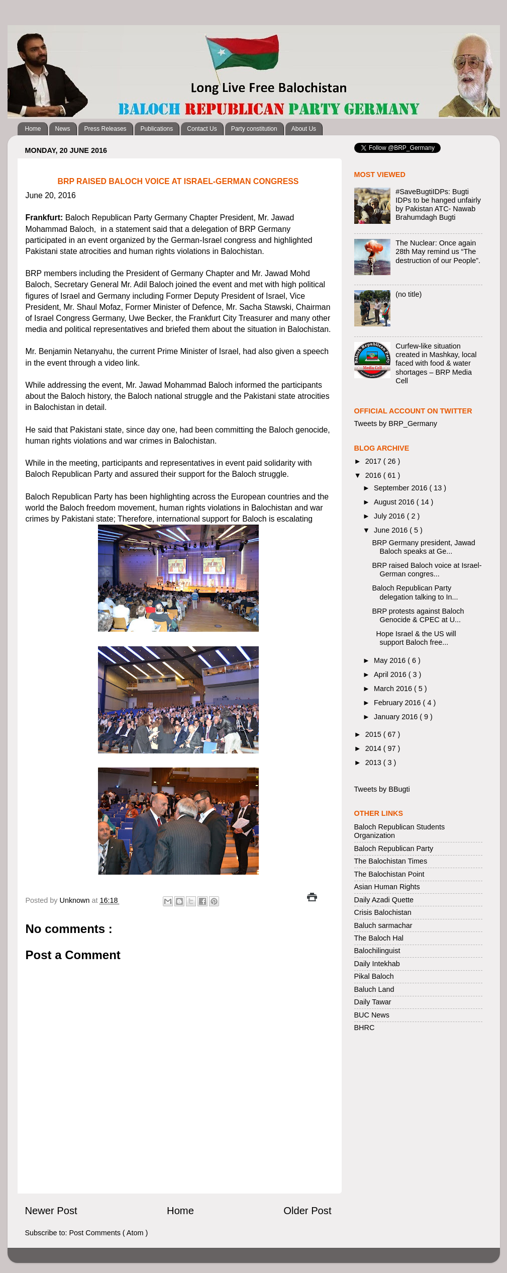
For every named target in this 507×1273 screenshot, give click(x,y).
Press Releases (105, 128)
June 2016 (392, 530)
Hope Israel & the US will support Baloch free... (414, 638)
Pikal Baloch (374, 976)
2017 (374, 461)
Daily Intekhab (377, 964)
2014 (374, 748)
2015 (374, 734)
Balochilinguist (377, 951)
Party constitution (254, 128)
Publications (157, 128)
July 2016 (390, 516)
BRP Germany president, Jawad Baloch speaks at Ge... (423, 547)
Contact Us (202, 128)
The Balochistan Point (389, 874)
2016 (374, 475)
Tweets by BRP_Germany (396, 423)
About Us (303, 128)
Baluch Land (374, 989)
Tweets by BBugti (382, 789)
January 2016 (397, 717)
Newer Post (51, 1210)
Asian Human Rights (387, 887)
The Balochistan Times (391, 861)
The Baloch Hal (378, 938)
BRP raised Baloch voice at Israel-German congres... (426, 569)
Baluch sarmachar (383, 925)
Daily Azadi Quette (384, 900)
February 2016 (398, 703)
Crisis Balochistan (383, 912)
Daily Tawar (372, 1002)
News (62, 128)
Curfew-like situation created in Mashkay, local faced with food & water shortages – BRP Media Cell (435, 363)
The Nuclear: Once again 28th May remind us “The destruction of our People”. (437, 252)
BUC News (371, 1015)
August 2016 (395, 502)
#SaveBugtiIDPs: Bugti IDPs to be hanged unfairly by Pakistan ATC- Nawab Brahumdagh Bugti (438, 205)
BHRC (364, 1028)
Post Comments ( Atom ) (108, 1233)
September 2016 (401, 488)
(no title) (408, 294)
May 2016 (391, 660)
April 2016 (391, 674)
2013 (374, 762)
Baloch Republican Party (394, 848)
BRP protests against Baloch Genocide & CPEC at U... (418, 615)
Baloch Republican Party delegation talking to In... (415, 592)
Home (33, 128)
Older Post (307, 1210)
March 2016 (394, 689)
